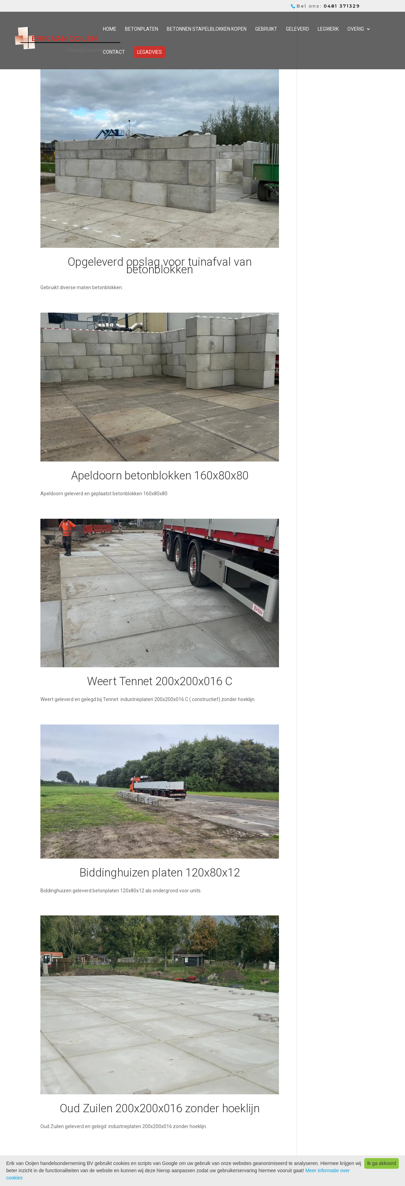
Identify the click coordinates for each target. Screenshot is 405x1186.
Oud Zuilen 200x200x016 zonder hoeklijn (160, 1108)
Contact (114, 52)
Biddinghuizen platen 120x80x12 (159, 872)
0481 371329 (342, 6)
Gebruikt (266, 29)
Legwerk (328, 29)
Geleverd (297, 29)
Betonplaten (141, 29)
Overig (355, 29)
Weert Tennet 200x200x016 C (159, 681)
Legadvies (149, 52)
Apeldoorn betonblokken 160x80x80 (160, 475)
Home (109, 29)
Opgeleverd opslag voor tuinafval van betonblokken (160, 265)
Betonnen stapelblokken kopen (207, 29)
